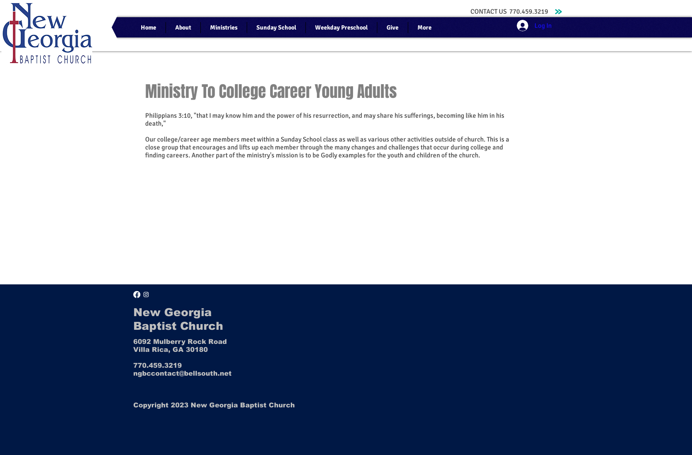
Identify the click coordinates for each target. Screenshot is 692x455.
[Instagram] (146, 294)
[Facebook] (136, 294)
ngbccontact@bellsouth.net (182, 373)
